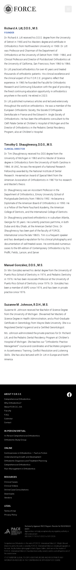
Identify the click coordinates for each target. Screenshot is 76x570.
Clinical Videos (11, 486)
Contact (7, 422)
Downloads (9, 494)
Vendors (8, 497)
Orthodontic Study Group (15, 440)
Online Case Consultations (16, 490)
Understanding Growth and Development (22, 457)
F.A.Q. (6, 415)
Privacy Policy (10, 515)
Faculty (7, 411)
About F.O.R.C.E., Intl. (13, 407)
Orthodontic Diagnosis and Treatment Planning (25, 461)
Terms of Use (10, 511)
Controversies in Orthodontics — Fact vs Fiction (25, 453)
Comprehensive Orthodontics (17, 399)
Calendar (8, 418)
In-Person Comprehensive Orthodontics (22, 436)
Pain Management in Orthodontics (19, 469)
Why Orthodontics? (12, 403)
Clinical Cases (11, 482)
